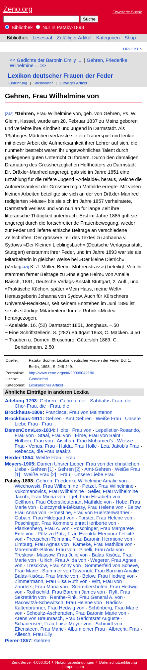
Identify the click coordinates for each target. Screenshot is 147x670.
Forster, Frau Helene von (105, 517)
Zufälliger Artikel (74, 37)
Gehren (48, 400)
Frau (47, 423)
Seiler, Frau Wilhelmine (113, 491)
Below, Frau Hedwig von (108, 576)
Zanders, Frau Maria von (41, 586)
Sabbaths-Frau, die (110, 400)
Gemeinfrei (38, 379)
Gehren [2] (69, 469)
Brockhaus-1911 (23, 418)
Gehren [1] (42, 469)
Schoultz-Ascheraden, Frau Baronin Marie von (76, 613)
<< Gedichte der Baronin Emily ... (45, 60)
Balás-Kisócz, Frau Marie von (46, 576)
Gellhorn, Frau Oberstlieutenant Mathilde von (63, 502)
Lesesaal (42, 37)
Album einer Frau (86, 629)
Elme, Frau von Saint (97, 435)
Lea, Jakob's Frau (120, 446)
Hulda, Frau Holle (78, 446)
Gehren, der (73, 400)
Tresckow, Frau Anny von (54, 565)
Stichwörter (43, 83)
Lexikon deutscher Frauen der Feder (60, 75)
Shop (130, 37)
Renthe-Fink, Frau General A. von (86, 597)
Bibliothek (19, 27)
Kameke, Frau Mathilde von (102, 544)
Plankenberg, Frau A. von (42, 528)
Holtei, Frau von (74, 430)
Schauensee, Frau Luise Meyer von (53, 623)
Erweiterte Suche (127, 12)
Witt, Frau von (107, 581)
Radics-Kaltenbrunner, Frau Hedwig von (68, 605)
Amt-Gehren (97, 469)
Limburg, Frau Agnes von (42, 544)
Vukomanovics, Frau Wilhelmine (49, 491)
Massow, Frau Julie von (62, 555)
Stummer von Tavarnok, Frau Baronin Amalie (90, 570)
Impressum (74, 666)
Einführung (17, 83)
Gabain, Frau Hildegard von (44, 517)
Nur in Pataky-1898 (60, 27)
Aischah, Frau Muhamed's (85, 440)
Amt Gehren (78, 418)
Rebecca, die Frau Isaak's (43, 451)
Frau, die (59, 406)
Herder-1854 (19, 457)
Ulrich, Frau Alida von (63, 560)
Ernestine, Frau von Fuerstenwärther (90, 512)
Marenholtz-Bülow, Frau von (45, 549)
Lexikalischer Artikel (46, 385)
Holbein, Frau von (34, 440)
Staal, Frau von (54, 435)
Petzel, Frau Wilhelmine (108, 486)
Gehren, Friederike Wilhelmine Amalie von (81, 480)
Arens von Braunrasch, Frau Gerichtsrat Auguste (67, 618)
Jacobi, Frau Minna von (40, 496)
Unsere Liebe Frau (94, 474)
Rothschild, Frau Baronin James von (66, 592)
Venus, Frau (42, 446)
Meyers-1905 (19, 464)
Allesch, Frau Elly (33, 634)
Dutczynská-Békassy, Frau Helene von (81, 507)
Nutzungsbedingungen (74, 662)
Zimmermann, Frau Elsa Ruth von (51, 581)
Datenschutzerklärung (118, 662)
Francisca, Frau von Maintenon (78, 412)
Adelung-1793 (21, 400)
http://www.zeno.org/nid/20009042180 (61, 373)
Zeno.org (18, 9)
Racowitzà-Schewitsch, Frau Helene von (58, 602)
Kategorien (108, 37)
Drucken (132, 49)
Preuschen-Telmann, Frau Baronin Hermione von (79, 539)
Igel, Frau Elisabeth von (94, 496)
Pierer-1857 (18, 640)
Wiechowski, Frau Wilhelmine (46, 486)
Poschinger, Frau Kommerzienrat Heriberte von (65, 523)
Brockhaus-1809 (23, 412)
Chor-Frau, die (30, 406)
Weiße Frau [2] (40, 474)
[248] (9, 114)
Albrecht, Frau (124, 629)
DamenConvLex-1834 (29, 430)
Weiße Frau (108, 418)
